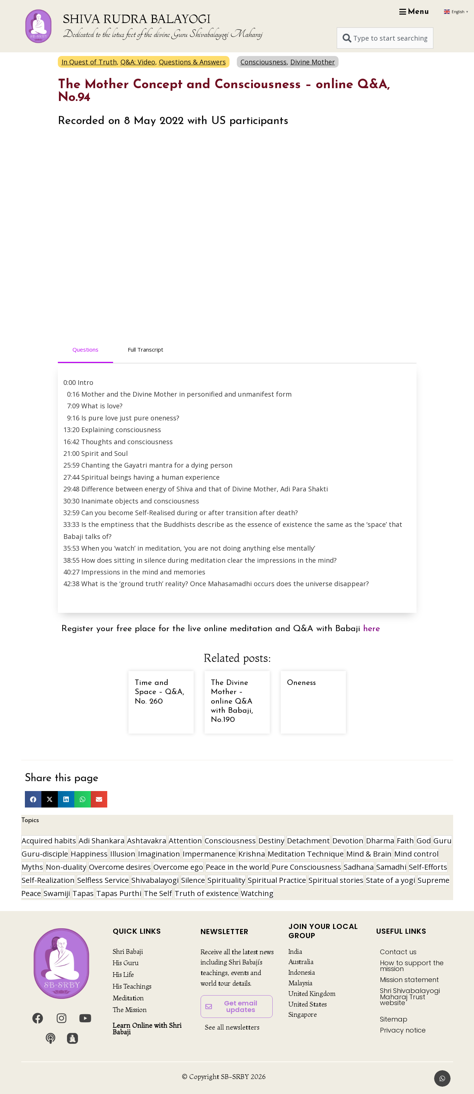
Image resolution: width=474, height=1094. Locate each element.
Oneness (301, 683)
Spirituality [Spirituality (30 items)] (226, 880)
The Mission (130, 1009)
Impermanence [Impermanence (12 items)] (209, 854)
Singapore (302, 1014)
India (295, 951)
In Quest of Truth (89, 61)
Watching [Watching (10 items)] (257, 893)
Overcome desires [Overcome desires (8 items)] (120, 867)
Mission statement (409, 979)
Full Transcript (145, 349)
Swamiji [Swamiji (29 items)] (57, 893)
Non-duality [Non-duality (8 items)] (66, 867)
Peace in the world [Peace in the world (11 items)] (237, 867)
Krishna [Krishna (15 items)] (251, 854)
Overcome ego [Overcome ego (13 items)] (178, 867)
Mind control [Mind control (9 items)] (416, 854)
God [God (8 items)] (424, 841)
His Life (123, 974)
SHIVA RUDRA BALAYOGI (136, 18)
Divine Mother (312, 61)
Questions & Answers (192, 61)
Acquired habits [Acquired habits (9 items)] (49, 841)
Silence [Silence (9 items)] (193, 880)
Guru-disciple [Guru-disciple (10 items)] (45, 854)
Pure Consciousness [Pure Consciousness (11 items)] (306, 867)
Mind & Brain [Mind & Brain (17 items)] (369, 854)
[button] (33, 799)
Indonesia (301, 972)
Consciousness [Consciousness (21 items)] (230, 841)
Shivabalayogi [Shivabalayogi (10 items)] (155, 880)
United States (307, 1004)
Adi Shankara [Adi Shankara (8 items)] (101, 841)
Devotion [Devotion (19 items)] (347, 841)
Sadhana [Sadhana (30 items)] (359, 867)
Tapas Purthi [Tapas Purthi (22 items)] (118, 893)
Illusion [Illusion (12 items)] (122, 854)
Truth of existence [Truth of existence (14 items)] (206, 893)
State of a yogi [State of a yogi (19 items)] (390, 880)
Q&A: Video (137, 61)
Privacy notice (403, 1030)
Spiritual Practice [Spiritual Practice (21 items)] (277, 880)
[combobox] (385, 38)
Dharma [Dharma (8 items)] (380, 841)
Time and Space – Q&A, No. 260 (159, 692)
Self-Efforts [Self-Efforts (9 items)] (428, 867)
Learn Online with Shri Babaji (147, 1028)
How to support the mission (412, 965)
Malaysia (300, 983)
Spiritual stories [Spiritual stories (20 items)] (336, 880)
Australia (301, 962)
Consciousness (263, 61)
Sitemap (393, 1019)
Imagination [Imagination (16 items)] (159, 854)
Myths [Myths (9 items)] (32, 867)
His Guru (126, 963)
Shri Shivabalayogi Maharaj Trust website (410, 996)
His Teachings (132, 986)
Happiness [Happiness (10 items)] (89, 854)
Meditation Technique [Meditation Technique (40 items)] (306, 854)
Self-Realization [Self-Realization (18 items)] (48, 880)
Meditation (128, 998)
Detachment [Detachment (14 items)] (308, 841)
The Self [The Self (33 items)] (158, 893)
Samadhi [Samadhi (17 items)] (391, 867)
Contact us (398, 951)
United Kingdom (312, 993)
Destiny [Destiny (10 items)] (271, 841)
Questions (85, 349)
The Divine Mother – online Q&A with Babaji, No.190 (232, 701)
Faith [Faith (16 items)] (405, 841)
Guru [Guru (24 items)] (442, 841)
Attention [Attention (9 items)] (185, 841)
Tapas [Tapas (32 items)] (83, 893)
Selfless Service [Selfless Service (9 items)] (103, 880)
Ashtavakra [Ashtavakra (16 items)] (146, 841)
